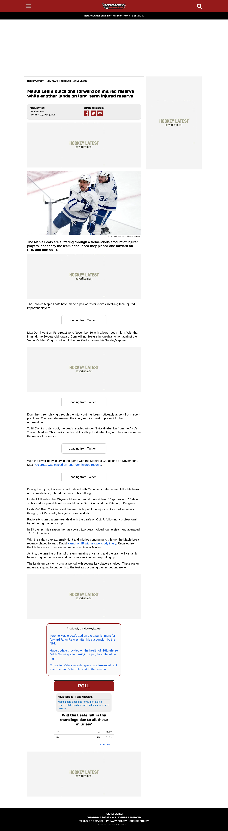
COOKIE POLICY (139, 821)
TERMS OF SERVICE (91, 821)
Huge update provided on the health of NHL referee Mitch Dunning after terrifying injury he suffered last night (84, 654)
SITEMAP (113, 825)
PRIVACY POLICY (116, 821)
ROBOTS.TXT (124, 825)
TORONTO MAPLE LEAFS (74, 81)
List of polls (105, 744)
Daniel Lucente (37, 111)
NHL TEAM (52, 81)
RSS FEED (102, 825)
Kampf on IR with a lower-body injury (92, 543)
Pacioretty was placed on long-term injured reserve (67, 464)
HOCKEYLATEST (35, 81)
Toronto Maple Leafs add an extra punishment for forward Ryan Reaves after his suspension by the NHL (82, 639)
